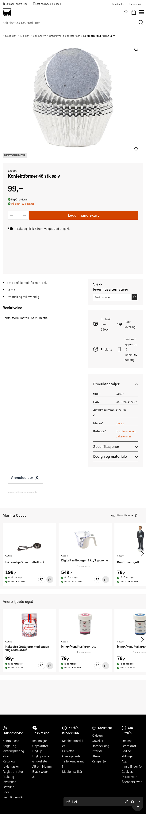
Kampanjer (99, 761)
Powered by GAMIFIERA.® (22, 492)
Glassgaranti (71, 756)
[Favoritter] (41, 579)
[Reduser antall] (11, 215)
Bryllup (37, 751)
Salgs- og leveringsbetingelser (13, 751)
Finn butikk (118, 4)
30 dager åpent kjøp (15, 4)
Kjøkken (24, 35)
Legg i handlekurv (84, 215)
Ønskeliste (39, 761)
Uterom (97, 756)
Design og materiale (110, 456)
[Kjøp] (49, 579)
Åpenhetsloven (132, 782)
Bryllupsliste (40, 756)
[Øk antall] (24, 215)
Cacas (12, 171)
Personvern (129, 776)
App (124, 761)
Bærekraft (129, 746)
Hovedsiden (10, 35)
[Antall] (18, 215)
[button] (136, 149)
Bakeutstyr (39, 35)
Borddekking (100, 746)
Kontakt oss (11, 740)
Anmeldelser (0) (25, 477)
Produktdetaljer (106, 384)
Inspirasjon (40, 740)
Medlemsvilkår (72, 771)
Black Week (40, 771)
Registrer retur (13, 771)
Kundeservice (136, 4)
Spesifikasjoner (106, 446)
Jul (34, 776)
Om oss (127, 740)
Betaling (8, 787)
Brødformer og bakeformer (64, 35)
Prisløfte (106, 349)
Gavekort (98, 740)
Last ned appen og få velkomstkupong (131, 349)
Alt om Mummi (42, 766)
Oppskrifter (40, 746)
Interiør (97, 751)
